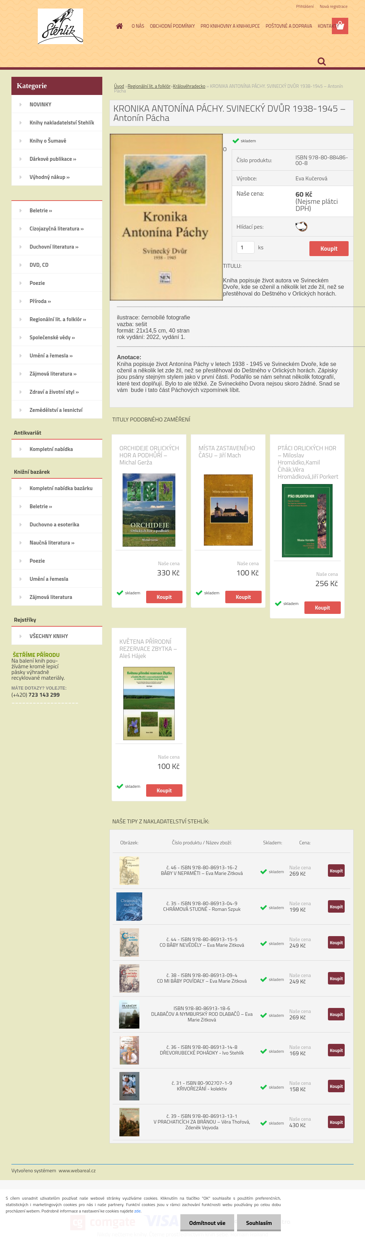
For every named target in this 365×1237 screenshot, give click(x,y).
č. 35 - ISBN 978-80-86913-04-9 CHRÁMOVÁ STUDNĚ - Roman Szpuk (202, 906)
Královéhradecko (189, 86)
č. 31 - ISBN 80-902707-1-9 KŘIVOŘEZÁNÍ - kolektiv (202, 1085)
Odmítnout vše (207, 1223)
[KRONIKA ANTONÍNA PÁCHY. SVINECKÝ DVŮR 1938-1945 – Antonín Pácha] (166, 136)
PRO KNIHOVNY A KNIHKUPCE (230, 26)
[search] (321, 61)
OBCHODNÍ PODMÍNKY (172, 26)
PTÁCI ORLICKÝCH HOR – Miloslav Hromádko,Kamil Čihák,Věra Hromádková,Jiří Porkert (308, 462)
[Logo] (60, 26)
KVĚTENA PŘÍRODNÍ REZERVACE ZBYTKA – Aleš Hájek (148, 648)
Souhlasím (259, 1223)
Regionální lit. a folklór (149, 86)
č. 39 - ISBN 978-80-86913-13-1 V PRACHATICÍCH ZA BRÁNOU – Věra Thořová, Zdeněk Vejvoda (202, 1121)
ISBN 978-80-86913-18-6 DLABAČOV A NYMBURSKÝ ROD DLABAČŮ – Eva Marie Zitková (202, 1013)
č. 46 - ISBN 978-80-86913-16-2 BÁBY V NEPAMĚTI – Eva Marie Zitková (202, 870)
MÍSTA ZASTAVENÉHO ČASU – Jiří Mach (227, 452)
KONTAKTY (328, 26)
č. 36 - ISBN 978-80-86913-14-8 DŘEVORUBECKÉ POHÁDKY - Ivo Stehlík (202, 1049)
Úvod (119, 86)
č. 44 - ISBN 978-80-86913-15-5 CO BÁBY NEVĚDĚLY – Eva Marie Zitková (202, 942)
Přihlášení (305, 6)
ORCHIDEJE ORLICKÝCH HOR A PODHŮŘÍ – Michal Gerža (149, 455)
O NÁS (138, 26)
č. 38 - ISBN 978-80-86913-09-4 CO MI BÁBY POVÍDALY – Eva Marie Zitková (202, 977)
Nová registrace (334, 6)
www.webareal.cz (77, 1170)
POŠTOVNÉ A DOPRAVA (289, 26)
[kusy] (246, 247)
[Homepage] (118, 26)
